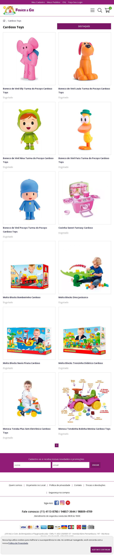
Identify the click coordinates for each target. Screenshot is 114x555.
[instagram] (62, 503)
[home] (18, 10)
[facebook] (56, 503)
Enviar (95, 465)
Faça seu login (75, 2)
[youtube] (68, 503)
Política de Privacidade (18, 543)
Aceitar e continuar (101, 549)
